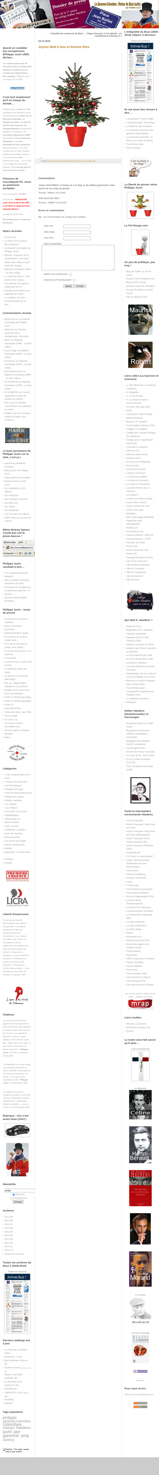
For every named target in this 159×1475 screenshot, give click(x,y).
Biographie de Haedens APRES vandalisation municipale (138, 734)
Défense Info (132, 450)
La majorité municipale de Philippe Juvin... (17, 322)
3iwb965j (9, 1399)
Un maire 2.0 (11, 719)
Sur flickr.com (11, 503)
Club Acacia (132, 870)
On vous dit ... (11, 237)
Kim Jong (9, 402)
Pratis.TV (9, 704)
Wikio (7, 737)
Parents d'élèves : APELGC (140, 535)
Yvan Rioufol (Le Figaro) (138, 977)
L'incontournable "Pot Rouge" (141, 122)
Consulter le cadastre (137, 447)
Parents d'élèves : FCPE (138, 539)
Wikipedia (131, 702)
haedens (23, 1428)
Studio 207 (131, 553)
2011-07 (9, 1224)
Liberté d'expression (15, 844)
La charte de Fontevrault (138, 907)
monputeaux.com (135, 531)
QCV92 (130, 1031)
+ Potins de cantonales (16, 781)
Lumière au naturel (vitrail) (139, 498)
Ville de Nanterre (134, 576)
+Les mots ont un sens (16, 811)
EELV (7, 340)
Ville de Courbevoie (136, 572)
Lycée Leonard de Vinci (138, 506)
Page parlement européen (17, 477)
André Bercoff (133, 852)
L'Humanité (10, 658)
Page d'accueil (94, 33)
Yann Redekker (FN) (136, 973)
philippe (10, 1417)
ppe (16, 1431)
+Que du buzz (12, 826)
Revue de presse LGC (137, 550)
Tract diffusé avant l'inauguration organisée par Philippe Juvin (140, 691)
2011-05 (9, 1231)
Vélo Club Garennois (136, 561)
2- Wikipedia (132, 392)
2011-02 (9, 1243)
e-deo (129, 881)
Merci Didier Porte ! (136, 684)
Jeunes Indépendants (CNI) (140, 896)
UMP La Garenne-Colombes (140, 958)
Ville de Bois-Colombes (137, 564)
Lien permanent (53, 161)
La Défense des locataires (139, 126)
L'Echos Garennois (135, 473)
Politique (9, 859)
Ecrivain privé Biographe (138, 461)
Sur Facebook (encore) (16, 499)
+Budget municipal (14, 789)
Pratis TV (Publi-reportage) (18, 697)
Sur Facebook (11, 495)
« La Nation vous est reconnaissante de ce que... (15, 301)
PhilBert (8, 413)
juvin (7, 1431)
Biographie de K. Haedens (139, 630)
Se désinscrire (18, 1198)
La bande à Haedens (136, 662)
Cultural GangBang (135, 874)
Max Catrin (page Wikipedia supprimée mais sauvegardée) (140, 520)
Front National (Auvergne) (139, 889)
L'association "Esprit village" (140, 118)
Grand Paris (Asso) (135, 469)
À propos (140, 1380)
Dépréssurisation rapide (16, 633)
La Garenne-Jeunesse (137, 480)
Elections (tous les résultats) (140, 286)
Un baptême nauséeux (137, 698)
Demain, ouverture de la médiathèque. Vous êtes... (17, 333)
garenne (11, 1435)
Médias (8, 848)
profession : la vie (13, 1356)
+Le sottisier (11, 804)
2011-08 (9, 1220)
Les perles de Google (15, 840)
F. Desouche (132, 885)
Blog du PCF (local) (136, 282)
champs (9, 1428)
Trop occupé (11, 715)
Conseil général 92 (135, 748)
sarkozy (8, 1440)
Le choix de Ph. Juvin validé (140, 755)
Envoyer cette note (87, 161)
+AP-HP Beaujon (13, 785)
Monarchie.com (134, 936)
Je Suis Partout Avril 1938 (139, 655)
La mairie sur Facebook (138, 484)
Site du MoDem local (136, 297)
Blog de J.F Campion (136, 421)
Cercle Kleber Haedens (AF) (140, 425)
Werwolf (9, 1403)
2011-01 (9, 1246)
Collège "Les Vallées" (137, 429)
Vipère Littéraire (134, 966)
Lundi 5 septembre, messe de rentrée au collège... (17, 395)
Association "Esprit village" (139, 414)
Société (8, 863)
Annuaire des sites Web (138, 406)
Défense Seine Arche (136, 454)
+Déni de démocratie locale (18, 793)
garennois (9, 319)
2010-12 (9, 1250)
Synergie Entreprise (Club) (139, 557)
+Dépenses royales (14, 796)
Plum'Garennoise (13, 371)
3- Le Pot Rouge (134, 396)
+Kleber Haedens (13, 800)
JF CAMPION (11, 381)
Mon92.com (132, 527)
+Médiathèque (12, 815)
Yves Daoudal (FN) (135, 981)
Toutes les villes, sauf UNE (18, 712)
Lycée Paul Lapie (135, 510)
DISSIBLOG (11, 1388)
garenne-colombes (17, 1421)
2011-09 (9, 1216)
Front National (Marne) (137, 892)
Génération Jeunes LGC (138, 1027)
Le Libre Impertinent (136, 925)
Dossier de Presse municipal (140, 751)
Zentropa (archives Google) (140, 984)
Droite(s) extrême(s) (136, 877)
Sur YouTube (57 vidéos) (17, 514)
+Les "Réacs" (11, 807)
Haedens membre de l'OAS (140, 644)
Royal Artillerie (133, 951)
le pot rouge (10, 350)
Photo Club (131, 546)
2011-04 (9, 1235)
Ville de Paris (132, 579)
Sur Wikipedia (11, 510)
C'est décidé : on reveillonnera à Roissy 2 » (108, 34)
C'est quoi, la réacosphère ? (140, 856)
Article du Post (133, 626)
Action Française (134, 820)
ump (25, 1435)
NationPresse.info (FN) (137, 940)
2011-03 (9, 1239)
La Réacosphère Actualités (139, 911)
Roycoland (131, 955)
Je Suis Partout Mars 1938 (139, 659)
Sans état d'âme (13, 708)
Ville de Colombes (135, 568)
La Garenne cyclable (136, 476)
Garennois (10, 361)
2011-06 (9, 1228)
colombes (12, 1424)
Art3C (129, 410)
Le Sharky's (132, 495)
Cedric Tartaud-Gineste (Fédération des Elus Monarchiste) (137, 863)
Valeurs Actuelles (134, 962)
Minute (129, 933)
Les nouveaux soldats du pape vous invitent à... (18, 416)
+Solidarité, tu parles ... (16, 829)
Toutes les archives (14, 1254)
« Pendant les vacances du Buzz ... (67, 33)
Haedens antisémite (136, 633)
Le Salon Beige (134, 929)
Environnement (12, 837)
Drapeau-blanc (133, 458)
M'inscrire (19, 1194)
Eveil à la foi (132, 465)
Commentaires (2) (70, 161)
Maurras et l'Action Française (140, 680)
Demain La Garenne (136, 1023)
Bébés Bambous (134, 418)
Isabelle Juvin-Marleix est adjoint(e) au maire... (18, 406)
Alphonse (9, 329)
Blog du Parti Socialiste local (140, 278)
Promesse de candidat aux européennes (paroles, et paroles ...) (18, 590)
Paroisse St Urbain (135, 542)
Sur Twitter (10, 506)
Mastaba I (131, 513)
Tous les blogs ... (134, 147)
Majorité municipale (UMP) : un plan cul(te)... (18, 343)
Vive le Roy (132, 969)
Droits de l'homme (14, 833)
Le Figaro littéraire (135, 921)
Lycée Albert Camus (136, 502)
